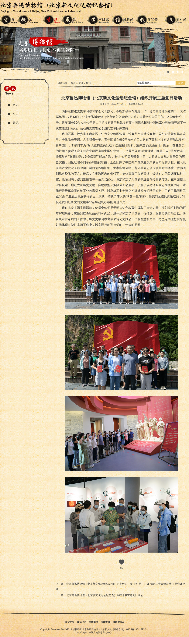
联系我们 (81, 622)
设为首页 (69, 622)
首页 (73, 83)
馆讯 (16, 122)
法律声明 (105, 622)
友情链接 (93, 622)
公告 (16, 113)
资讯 (16, 105)
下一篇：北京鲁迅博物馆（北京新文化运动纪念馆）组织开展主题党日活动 (99, 595)
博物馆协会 (118, 622)
